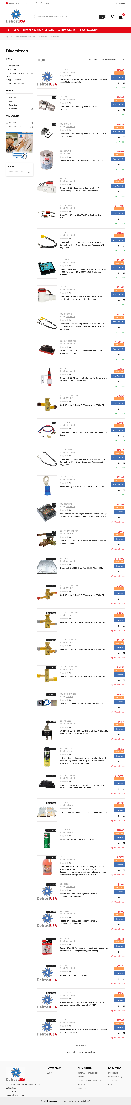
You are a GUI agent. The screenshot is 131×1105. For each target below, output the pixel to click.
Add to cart (118, 77)
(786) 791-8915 (21, 3)
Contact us (82, 1088)
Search (102, 17)
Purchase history (115, 1077)
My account (113, 1073)
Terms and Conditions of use (89, 1081)
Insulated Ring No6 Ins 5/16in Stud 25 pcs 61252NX (82, 486)
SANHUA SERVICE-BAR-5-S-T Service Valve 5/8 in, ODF (82, 649)
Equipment (13, 69)
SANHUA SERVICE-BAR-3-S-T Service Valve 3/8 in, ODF (82, 595)
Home (9, 59)
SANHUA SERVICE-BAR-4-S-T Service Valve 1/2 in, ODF (82, 622)
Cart (110, 1084)
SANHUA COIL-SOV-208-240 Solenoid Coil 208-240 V (82, 703)
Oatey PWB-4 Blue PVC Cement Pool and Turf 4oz (81, 161)
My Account (120, 3)
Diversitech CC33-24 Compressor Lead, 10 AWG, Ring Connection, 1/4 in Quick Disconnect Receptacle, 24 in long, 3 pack (83, 462)
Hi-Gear (69, 751)
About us (81, 1084)
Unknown (70, 805)
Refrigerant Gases (15, 65)
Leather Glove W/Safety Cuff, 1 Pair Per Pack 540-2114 (83, 812)
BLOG (49, 1073)
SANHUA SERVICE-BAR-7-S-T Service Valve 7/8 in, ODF (82, 676)
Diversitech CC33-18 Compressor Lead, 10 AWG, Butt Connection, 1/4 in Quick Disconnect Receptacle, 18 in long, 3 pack (83, 326)
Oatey (68, 153)
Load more (81, 1045)
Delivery (81, 1077)
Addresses (112, 1081)
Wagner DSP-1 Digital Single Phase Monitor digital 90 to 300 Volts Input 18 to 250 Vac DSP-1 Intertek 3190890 (83, 272)
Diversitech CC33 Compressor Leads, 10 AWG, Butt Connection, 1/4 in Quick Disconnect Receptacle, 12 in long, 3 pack (83, 245)
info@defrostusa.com (43, 3)
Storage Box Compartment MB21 (74, 975)
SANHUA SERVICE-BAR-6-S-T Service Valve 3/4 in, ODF (82, 405)
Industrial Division (16, 83)
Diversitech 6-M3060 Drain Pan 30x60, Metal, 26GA (81, 568)
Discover (119, 512)
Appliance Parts (14, 79)
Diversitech (70, 72)
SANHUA (69, 398)
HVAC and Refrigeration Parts (17, 74)
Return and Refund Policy (88, 1073)
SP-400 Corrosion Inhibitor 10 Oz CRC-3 (77, 839)
